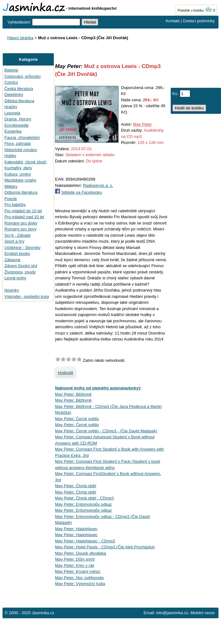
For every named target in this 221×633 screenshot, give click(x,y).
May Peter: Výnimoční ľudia (80, 583)
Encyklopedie (16, 125)
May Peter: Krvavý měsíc (77, 571)
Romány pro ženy (20, 229)
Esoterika (12, 131)
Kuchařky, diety (18, 168)
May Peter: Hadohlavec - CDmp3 (85, 541)
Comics (11, 82)
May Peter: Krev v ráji (74, 565)
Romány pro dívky (20, 223)
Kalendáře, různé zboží (25, 162)
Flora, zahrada (17, 143)
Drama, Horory (17, 119)
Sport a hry (14, 241)
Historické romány (20, 149)
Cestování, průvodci (22, 76)
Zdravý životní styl (20, 265)
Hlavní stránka (20, 37)
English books (17, 253)
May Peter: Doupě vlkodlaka (80, 553)
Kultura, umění (17, 174)
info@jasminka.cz (172, 612)
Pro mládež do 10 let (23, 210)
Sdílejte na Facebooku (81, 192)
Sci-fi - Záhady (17, 235)
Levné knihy (15, 278)
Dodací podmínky (199, 20)
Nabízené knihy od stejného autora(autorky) (97, 388)
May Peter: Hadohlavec (76, 528)
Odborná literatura (20, 192)
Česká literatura (18, 88)
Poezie (10, 198)
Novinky (11, 290)
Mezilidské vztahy (20, 180)
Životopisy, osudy (20, 272)
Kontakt (173, 20)
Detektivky (13, 94)
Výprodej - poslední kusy (26, 296)
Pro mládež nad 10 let (24, 216)
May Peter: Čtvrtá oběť (75, 485)
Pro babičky (15, 204)
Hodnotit (65, 372)
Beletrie (11, 70)
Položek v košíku (195, 10)
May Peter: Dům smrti (75, 559)
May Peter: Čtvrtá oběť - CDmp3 (84, 498)
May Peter (142, 124)
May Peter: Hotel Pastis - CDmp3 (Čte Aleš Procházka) (105, 547)
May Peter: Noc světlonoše (79, 577)
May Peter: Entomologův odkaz (83, 504)
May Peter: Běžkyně (73, 394)
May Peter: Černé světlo (77, 418)
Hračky (10, 106)
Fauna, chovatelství (22, 137)
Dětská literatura (19, 100)
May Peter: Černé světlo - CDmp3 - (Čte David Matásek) (106, 431)
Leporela (12, 113)
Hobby (10, 155)
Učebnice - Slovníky (22, 247)
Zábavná (12, 259)
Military (10, 186)
